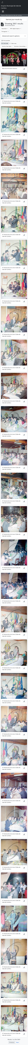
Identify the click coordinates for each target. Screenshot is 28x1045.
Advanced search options (11, 36)
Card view (5, 43)
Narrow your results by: (14, 19)
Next (17, 1042)
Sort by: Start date (6, 46)
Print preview (6, 40)
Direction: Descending (20, 46)
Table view (12, 43)
